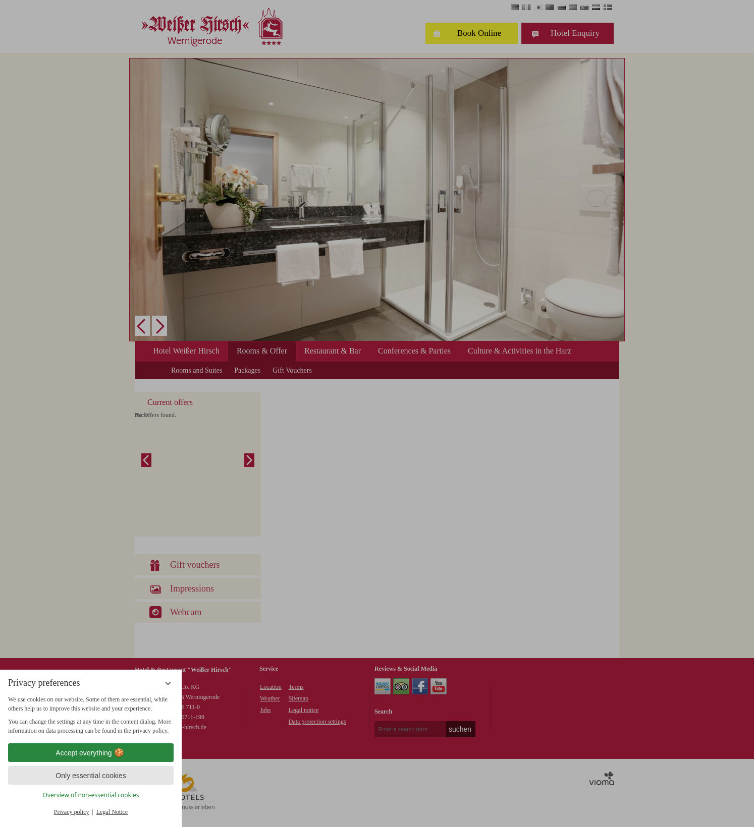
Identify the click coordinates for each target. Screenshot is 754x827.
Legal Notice (112, 811)
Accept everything (91, 753)
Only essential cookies (91, 776)
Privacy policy (71, 811)
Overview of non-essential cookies (90, 795)
